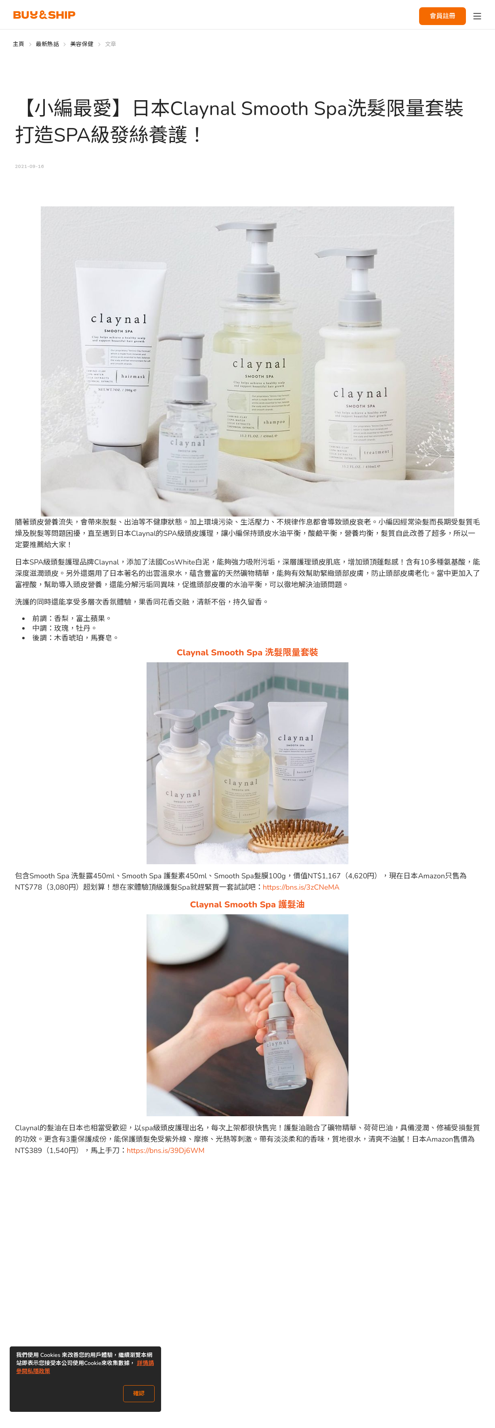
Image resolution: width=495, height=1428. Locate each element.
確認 (139, 1393)
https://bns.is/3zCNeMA (301, 887)
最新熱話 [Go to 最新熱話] (47, 44)
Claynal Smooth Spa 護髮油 (247, 905)
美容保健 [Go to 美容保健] (81, 44)
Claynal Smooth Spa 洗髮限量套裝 (248, 653)
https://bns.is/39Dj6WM (166, 1150)
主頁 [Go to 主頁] (19, 44)
